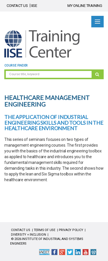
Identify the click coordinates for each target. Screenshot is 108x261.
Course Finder (16, 65)
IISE (34, 5)
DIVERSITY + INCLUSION (28, 235)
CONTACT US (17, 5)
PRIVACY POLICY (71, 230)
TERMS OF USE (44, 230)
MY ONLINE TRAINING (84, 5)
